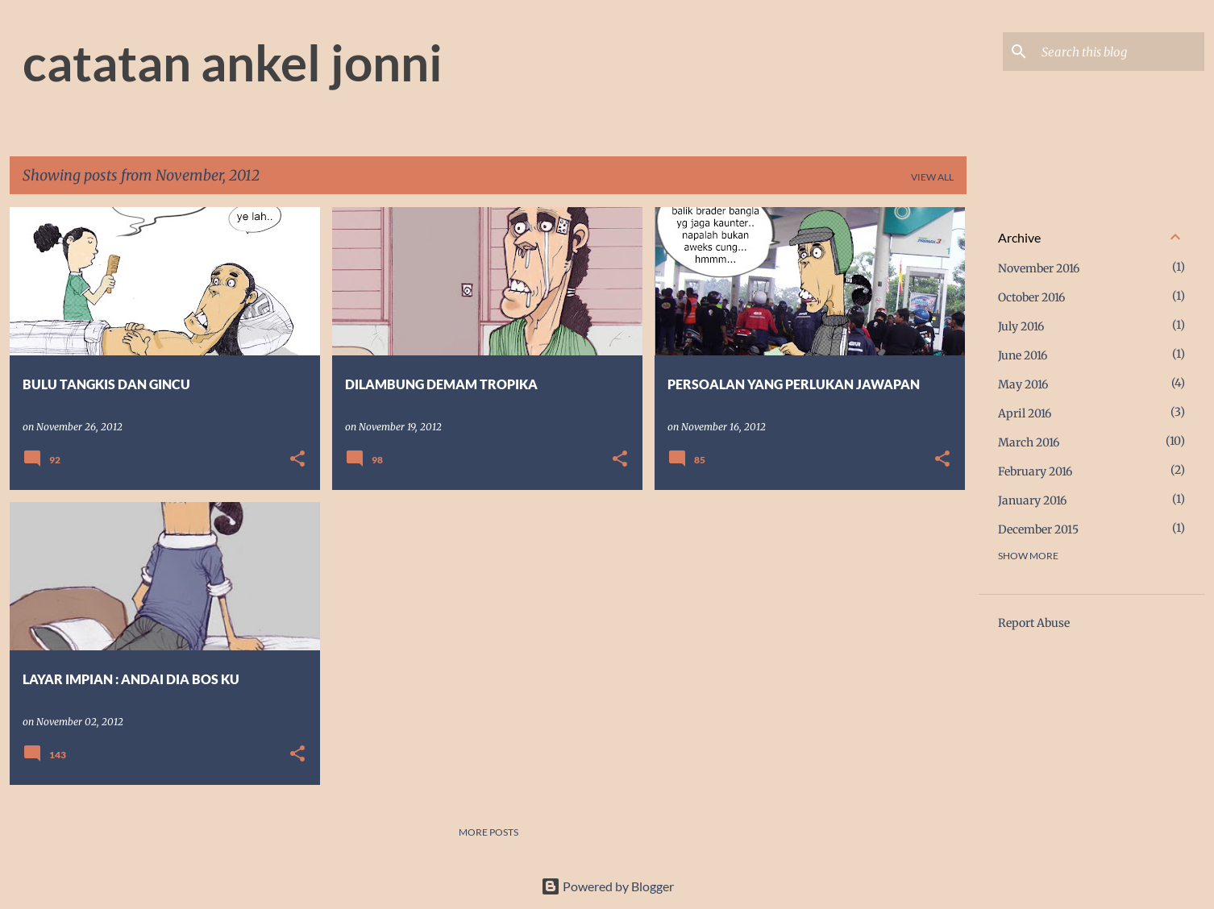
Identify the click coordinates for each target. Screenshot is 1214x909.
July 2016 (1021, 326)
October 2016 (1031, 297)
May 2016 (1023, 384)
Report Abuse (1034, 623)
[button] (297, 460)
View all (932, 177)
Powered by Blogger (607, 886)
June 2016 (1022, 355)
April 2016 (1024, 413)
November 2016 (1038, 268)
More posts (488, 832)
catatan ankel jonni (233, 62)
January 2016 (1032, 500)
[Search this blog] (1119, 51)
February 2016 (1035, 471)
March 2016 (1028, 442)
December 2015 (1038, 529)
